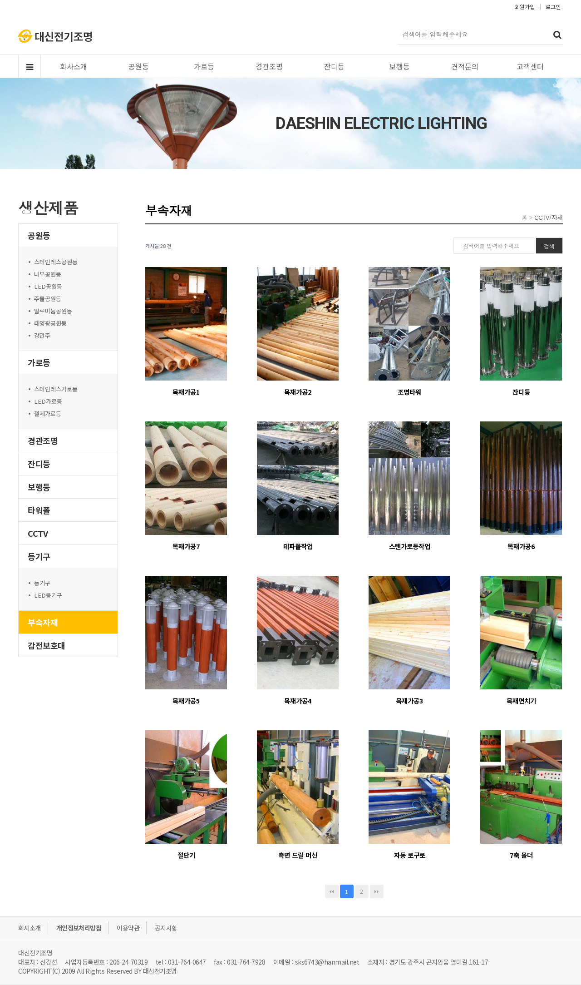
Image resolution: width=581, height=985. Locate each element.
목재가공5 (186, 700)
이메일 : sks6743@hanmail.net (316, 961)
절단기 (186, 855)
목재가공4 (297, 700)
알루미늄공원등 (53, 311)
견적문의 (464, 66)
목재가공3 (409, 700)
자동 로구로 (409, 855)
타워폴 (39, 510)
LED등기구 (48, 595)
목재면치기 (521, 700)
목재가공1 (186, 391)
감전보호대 (46, 645)
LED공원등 (48, 286)
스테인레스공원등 (56, 261)
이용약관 (128, 927)
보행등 (399, 66)
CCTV (38, 533)
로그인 (553, 6)
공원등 (138, 66)
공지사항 (166, 927)
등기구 (39, 556)
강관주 (42, 335)
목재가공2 (297, 391)
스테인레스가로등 (56, 389)
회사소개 (73, 66)
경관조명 (269, 66)
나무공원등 (47, 274)
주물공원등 (47, 298)
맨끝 (377, 891)
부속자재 (43, 622)
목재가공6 (521, 546)
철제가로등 (47, 413)
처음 (332, 891)
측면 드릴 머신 (297, 855)
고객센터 (530, 66)
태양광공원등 (50, 323)
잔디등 (334, 66)
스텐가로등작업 (409, 546)
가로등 (204, 66)
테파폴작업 (298, 546)
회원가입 (525, 6)
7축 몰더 (521, 855)
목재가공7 (186, 546)
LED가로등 (48, 401)
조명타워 (409, 391)
